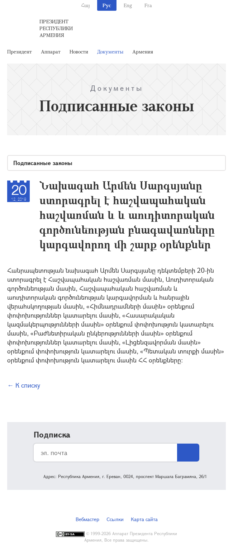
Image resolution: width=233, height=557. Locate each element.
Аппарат (51, 51)
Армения (142, 51)
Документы (110, 51)
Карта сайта (144, 519)
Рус (107, 5)
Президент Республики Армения (56, 28)
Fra (148, 5)
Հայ (85, 5)
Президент (19, 51)
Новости (79, 51)
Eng (128, 5)
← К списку (23, 385)
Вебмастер (87, 519)
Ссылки (115, 519)
